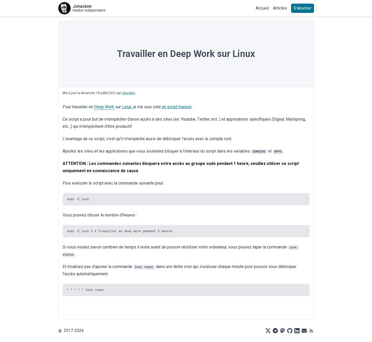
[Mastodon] (282, 330)
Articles (280, 8)
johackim (128, 93)
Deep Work (104, 106)
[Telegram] (275, 330)
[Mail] (304, 330)
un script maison (177, 106)
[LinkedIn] (297, 330)
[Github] (289, 330)
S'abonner (302, 8)
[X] (268, 330)
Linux (126, 106)
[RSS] (311, 330)
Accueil (262, 8)
